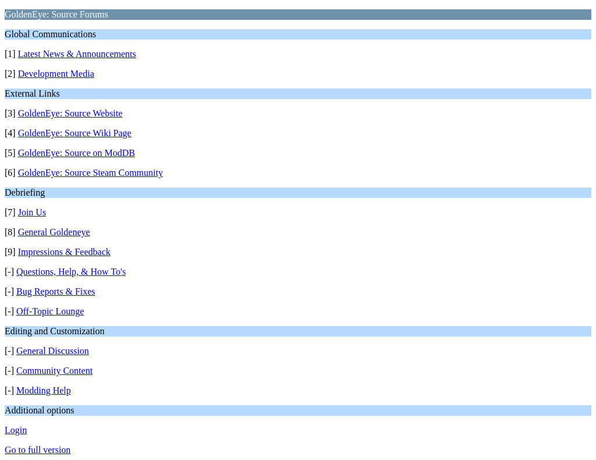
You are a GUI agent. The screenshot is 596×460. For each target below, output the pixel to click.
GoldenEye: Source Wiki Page (75, 133)
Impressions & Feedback (64, 252)
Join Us (32, 212)
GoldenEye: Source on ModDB (76, 153)
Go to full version (37, 450)
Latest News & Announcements (77, 54)
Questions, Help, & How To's (71, 272)
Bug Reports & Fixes (55, 291)
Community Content (54, 371)
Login (16, 430)
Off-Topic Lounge (50, 311)
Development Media (56, 74)
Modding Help (43, 390)
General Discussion (52, 351)
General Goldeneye (54, 232)
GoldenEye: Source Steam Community (90, 173)
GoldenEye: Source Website (70, 113)
